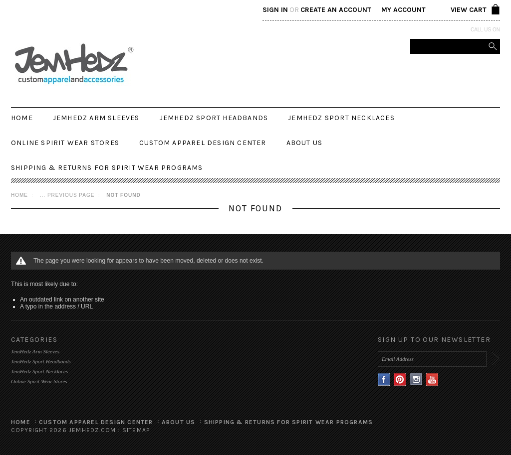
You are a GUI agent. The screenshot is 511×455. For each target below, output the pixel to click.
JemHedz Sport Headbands (214, 118)
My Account (403, 9)
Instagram (416, 379)
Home (19, 195)
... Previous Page (67, 195)
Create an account (335, 9)
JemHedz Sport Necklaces (341, 118)
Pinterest (400, 379)
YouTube (432, 379)
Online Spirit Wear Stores (65, 143)
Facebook (384, 379)
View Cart (469, 9)
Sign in (275, 9)
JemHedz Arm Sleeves (96, 118)
